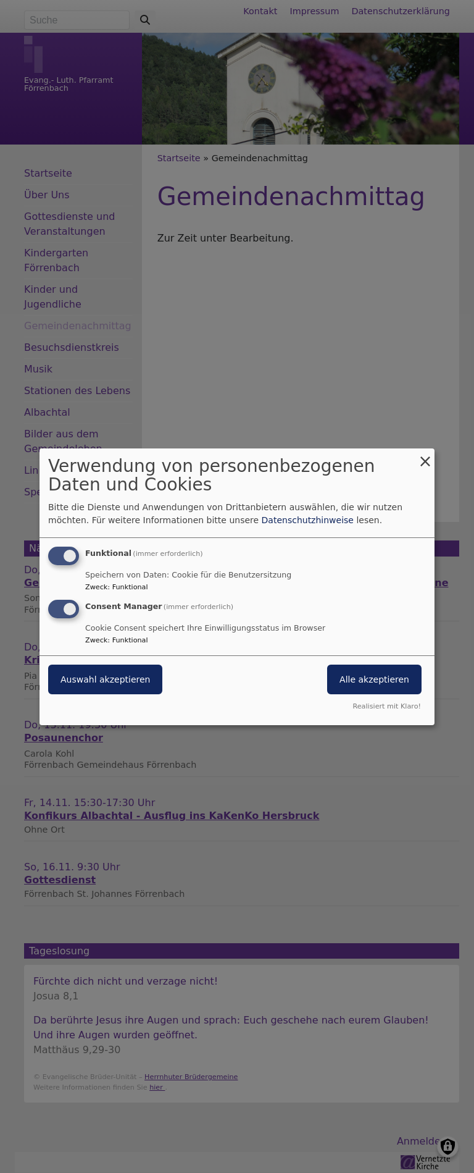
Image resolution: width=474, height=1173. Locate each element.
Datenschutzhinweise (308, 520)
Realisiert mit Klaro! (386, 706)
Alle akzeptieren (374, 679)
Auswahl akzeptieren (105, 679)
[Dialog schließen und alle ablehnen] (425, 455)
